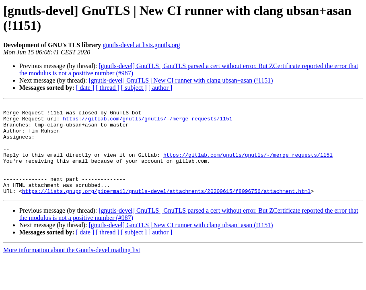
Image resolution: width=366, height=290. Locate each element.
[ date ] (85, 87)
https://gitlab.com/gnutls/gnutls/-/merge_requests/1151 (147, 122)
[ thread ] (107, 87)
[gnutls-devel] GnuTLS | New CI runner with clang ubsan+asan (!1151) (180, 80)
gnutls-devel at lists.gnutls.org (141, 44)
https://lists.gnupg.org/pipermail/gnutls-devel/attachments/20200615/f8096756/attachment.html (166, 209)
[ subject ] (134, 87)
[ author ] (160, 87)
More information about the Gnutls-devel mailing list (71, 268)
